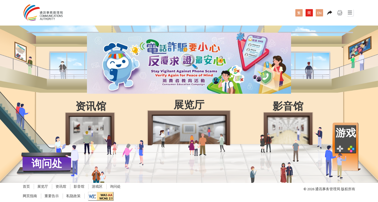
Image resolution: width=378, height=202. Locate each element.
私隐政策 (73, 196)
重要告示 (52, 196)
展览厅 (42, 186)
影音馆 (79, 186)
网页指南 (30, 196)
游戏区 (97, 186)
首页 (26, 186)
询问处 (115, 186)
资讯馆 (60, 186)
